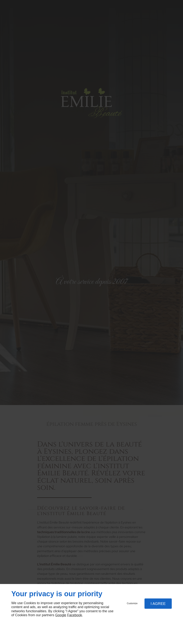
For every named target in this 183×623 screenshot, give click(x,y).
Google (60, 615)
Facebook (74, 615)
